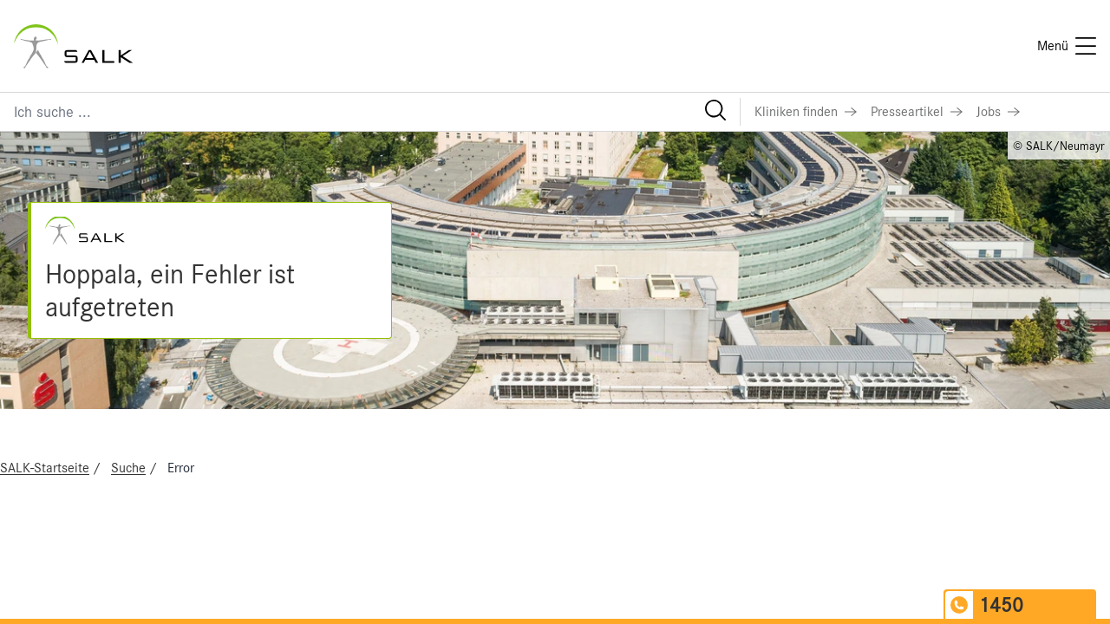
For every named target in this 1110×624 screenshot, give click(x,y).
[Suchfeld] (370, 112)
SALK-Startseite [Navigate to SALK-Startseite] (44, 468)
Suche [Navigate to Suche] (128, 468)
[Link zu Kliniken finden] (805, 111)
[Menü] (1066, 46)
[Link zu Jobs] (998, 111)
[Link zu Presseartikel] (917, 111)
